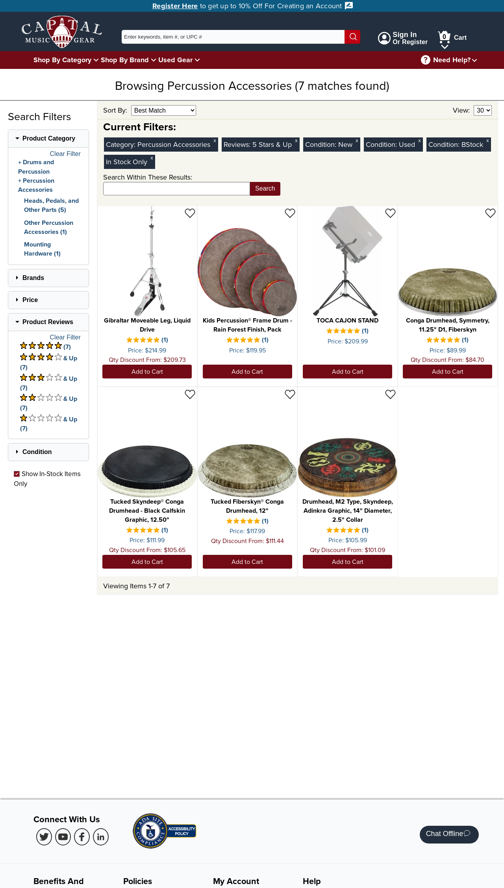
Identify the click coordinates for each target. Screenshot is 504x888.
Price (30, 300)
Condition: (321, 144)
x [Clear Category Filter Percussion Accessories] (214, 140)
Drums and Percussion (36, 167)
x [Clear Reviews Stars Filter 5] (296, 140)
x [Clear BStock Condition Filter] (487, 140)
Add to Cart (147, 371)
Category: (121, 144)
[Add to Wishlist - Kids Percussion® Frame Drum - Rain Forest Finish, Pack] (290, 213)
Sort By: (116, 110)
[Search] (352, 37)
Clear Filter (65, 154)
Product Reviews (47, 322)
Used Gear (175, 60)
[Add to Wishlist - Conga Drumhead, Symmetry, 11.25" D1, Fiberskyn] (490, 213)
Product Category (48, 138)
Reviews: (238, 144)
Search (265, 188)
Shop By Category (62, 60)
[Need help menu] (474, 60)
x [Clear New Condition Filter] (357, 140)
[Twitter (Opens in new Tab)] (44, 836)
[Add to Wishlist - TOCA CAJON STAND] (390, 213)
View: (462, 110)
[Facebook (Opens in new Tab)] (82, 836)
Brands (33, 277)
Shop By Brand (125, 60)
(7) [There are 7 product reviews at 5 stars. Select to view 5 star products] (45, 346)
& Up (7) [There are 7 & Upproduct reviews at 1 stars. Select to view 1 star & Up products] (48, 423)
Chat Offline (448, 835)
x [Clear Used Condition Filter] (419, 140)
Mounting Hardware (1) (42, 249)
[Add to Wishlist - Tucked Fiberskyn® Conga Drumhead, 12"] (290, 394)
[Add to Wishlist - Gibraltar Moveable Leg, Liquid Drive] (190, 213)
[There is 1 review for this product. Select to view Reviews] (147, 341)
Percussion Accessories (36, 185)
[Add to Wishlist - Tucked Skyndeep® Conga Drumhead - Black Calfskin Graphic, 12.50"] (190, 394)
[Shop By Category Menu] (96, 59)
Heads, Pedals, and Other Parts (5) (51, 205)
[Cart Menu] (445, 45)
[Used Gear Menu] (197, 59)
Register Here (175, 6)
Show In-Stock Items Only (47, 478)
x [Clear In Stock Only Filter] (151, 158)
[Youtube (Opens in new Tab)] (63, 836)
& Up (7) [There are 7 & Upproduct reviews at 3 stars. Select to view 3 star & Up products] (48, 383)
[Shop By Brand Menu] (153, 59)
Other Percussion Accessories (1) (48, 227)
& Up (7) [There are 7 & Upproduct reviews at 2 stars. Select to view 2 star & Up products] (48, 403)
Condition (37, 452)
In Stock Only (126, 162)
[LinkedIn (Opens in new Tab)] (101, 836)
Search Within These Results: (147, 177)
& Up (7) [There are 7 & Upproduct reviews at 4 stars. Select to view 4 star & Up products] (48, 362)
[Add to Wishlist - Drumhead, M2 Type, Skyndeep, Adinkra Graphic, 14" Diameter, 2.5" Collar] (390, 394)
